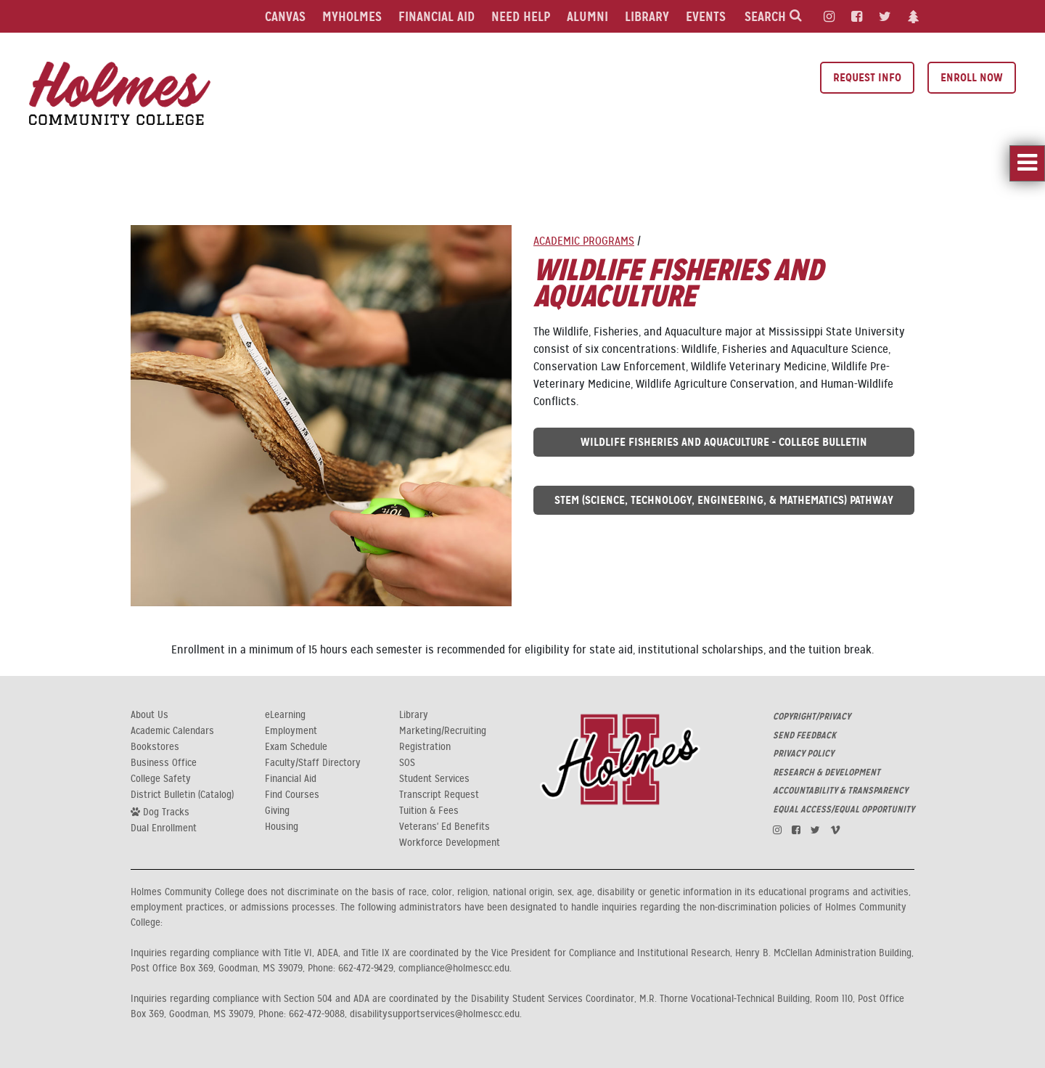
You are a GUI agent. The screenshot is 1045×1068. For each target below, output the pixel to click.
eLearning (285, 715)
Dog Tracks (160, 812)
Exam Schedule (296, 747)
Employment (291, 731)
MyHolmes (352, 16)
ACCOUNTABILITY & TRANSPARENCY (840, 790)
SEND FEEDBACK (804, 735)
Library (647, 16)
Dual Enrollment (164, 828)
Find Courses (292, 795)
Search (773, 16)
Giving (277, 811)
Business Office (164, 763)
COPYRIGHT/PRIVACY (812, 716)
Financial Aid (436, 16)
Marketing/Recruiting (442, 731)
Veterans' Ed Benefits (444, 827)
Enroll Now (971, 77)
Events (706, 16)
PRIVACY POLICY (803, 753)
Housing (281, 827)
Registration (425, 747)
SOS (407, 763)
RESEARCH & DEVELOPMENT (826, 772)
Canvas (285, 16)
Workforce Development (449, 843)
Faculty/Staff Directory (313, 763)
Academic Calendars (172, 731)
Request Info (867, 77)
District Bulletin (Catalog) (182, 795)
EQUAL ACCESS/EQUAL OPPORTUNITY (843, 809)
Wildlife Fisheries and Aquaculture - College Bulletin (724, 441)
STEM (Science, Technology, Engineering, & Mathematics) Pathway (723, 499)
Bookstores (155, 747)
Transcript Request (439, 795)
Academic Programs (583, 241)
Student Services (434, 779)
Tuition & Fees (429, 811)
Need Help (520, 16)
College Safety (161, 779)
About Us (149, 715)
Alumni (587, 16)
